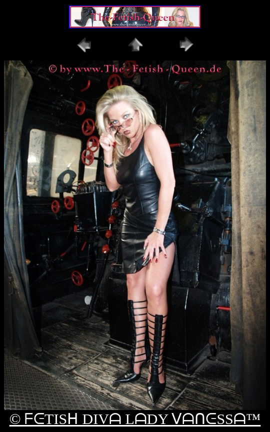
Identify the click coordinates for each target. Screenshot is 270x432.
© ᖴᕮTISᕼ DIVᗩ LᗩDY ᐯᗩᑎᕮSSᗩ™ (135, 418)
